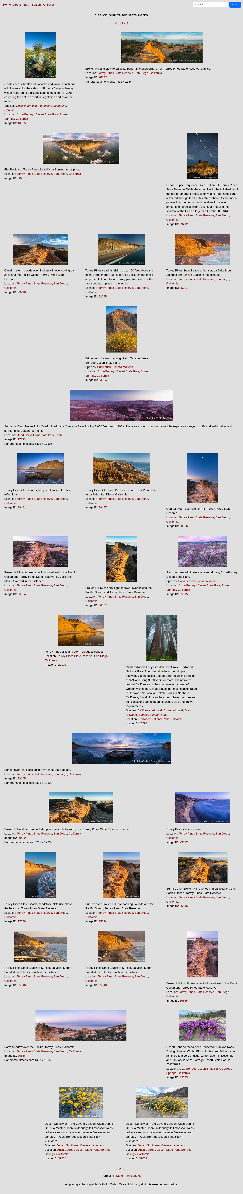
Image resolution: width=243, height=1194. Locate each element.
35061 (184, 287)
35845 (184, 906)
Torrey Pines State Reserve (115, 73)
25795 (143, 723)
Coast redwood (173, 710)
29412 (184, 224)
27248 (22, 921)
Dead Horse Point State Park (35, 435)
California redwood (150, 710)
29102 (62, 664)
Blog (26, 4)
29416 (22, 292)
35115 (184, 594)
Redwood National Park (153, 719)
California (22, 118)
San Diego (141, 73)
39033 (184, 1077)
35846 (22, 985)
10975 (22, 123)
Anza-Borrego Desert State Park (37, 114)
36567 (103, 605)
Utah (59, 435)
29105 (22, 778)
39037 (143, 1158)
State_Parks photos (128, 1175)
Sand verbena (187, 581)
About (17, 4)
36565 (184, 1000)
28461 (22, 507)
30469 (22, 837)
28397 (103, 77)
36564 (22, 594)
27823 (22, 439)
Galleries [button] (49, 4)
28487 (103, 507)
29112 (184, 842)
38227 (22, 178)
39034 (62, 1158)
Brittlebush (104, 367)
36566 (22, 1055)
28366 (184, 526)
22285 (103, 296)
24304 (103, 380)
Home (7, 4)
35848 (103, 985)
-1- (116, 23)
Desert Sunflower (68, 1145)
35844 (103, 921)
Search (36, 4)
